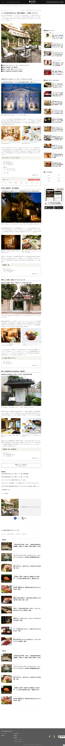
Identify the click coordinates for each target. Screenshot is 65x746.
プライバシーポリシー (18, 739)
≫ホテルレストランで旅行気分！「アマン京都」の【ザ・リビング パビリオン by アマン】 (20, 483)
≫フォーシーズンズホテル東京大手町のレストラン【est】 (13, 480)
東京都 (23, 10)
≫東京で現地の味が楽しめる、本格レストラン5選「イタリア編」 (15, 476)
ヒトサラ (46, 185)
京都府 (48, 181)
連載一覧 (3, 735)
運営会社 (15, 735)
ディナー (34, 10)
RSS (18, 2)
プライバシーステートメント (19, 741)
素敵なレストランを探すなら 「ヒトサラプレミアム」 (21, 465)
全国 (49, 175)
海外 (59, 175)
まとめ (39, 10)
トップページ (3, 733)
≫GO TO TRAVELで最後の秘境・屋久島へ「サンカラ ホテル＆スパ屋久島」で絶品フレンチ (20, 486)
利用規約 (15, 737)
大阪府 (58, 178)
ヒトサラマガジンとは (11, 2)
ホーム (2, 5)
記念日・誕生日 (29, 10)
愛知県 (58, 181)
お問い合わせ (16, 733)
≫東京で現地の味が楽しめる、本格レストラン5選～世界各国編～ (15, 473)
